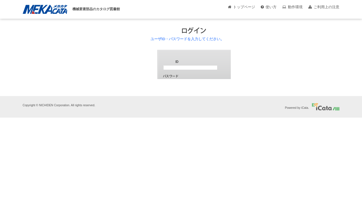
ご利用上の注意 (326, 7)
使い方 (271, 7)
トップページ (244, 7)
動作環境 (295, 7)
